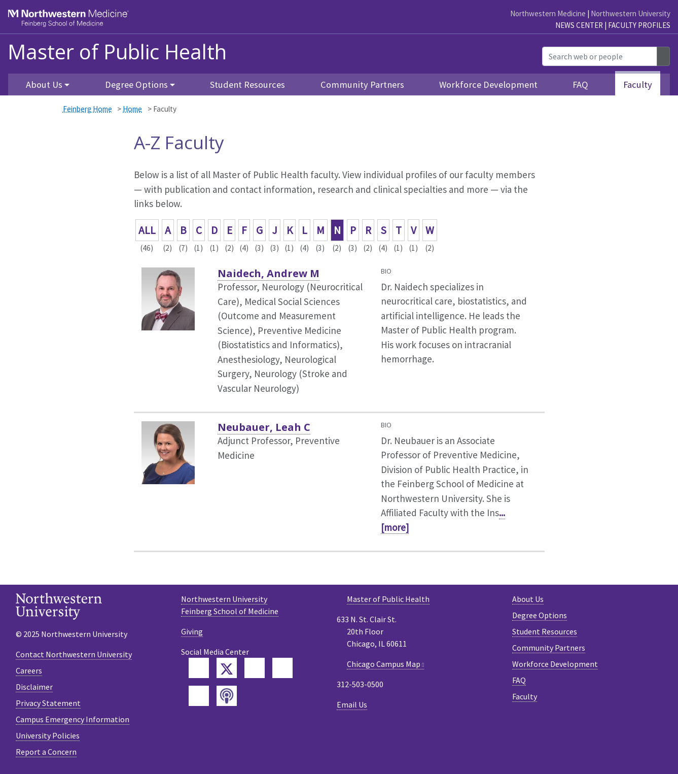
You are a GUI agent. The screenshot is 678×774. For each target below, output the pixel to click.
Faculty (637, 84)
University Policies (48, 735)
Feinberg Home (87, 109)
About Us (528, 599)
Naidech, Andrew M (268, 273)
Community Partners (362, 84)
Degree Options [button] (136, 84)
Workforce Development (488, 84)
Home (132, 109)
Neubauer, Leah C (264, 427)
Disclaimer (34, 687)
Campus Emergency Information (72, 719)
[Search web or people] (599, 56)
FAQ (580, 84)
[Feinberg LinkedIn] (254, 668)
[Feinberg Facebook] (199, 668)
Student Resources (247, 84)
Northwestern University (630, 13)
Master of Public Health (117, 52)
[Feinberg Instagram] (199, 696)
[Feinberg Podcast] (227, 696)
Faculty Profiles (639, 25)
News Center (579, 25)
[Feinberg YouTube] (282, 668)
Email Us (352, 704)
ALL (147, 230)
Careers (29, 670)
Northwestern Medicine (548, 13)
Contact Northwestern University (74, 654)
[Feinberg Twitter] (227, 668)
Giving (192, 631)
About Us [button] (44, 84)
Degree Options (539, 615)
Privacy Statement (48, 703)
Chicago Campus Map (383, 664)
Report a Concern (46, 752)
